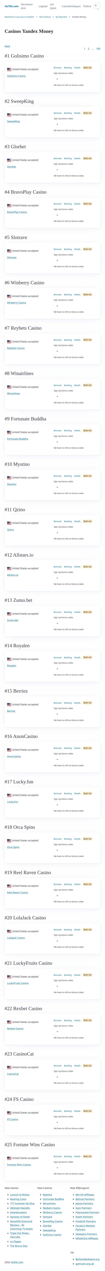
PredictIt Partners (86, 1221)
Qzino (10, 529)
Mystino (11, 484)
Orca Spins (13, 847)
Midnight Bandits (20, 1208)
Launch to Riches (20, 1194)
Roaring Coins (18, 1199)
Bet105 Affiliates (85, 1194)
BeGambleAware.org (88, 1259)
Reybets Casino (16, 348)
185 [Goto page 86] (98, 48)
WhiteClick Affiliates (87, 1238)
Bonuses (58, 67)
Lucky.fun (12, 801)
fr (96, 5)
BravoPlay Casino (17, 212)
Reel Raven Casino (17, 892)
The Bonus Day (18, 1245)
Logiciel (43, 6)
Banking (68, 67)
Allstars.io (12, 575)
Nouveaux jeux (27, 6)
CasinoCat (13, 1074)
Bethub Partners (85, 1199)
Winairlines (13, 393)
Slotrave (11, 257)
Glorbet (11, 166)
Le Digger (15, 1241)
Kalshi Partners (84, 1216)
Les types (53, 6)
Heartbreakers (18, 1212)
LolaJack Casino (16, 937)
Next (7, 46)
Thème (87, 6)
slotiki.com (17, 1262)
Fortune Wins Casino (19, 1164)
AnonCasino (14, 756)
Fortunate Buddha (17, 438)
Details (77, 67)
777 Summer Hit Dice (22, 1203)
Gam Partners (84, 1208)
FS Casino (12, 1119)
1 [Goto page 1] (84, 48)
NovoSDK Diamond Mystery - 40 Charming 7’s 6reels (21, 1225)
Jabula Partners (84, 1203)
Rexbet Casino (15, 1028)
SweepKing (13, 121)
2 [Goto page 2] (88, 48)
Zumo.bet (12, 620)
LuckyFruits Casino (18, 983)
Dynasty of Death (20, 1216)
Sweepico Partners (86, 1234)
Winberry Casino (16, 302)
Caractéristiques (71, 6)
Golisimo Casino (16, 76)
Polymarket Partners (87, 1212)
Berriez (11, 711)
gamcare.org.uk (85, 1263)
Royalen (11, 665)
